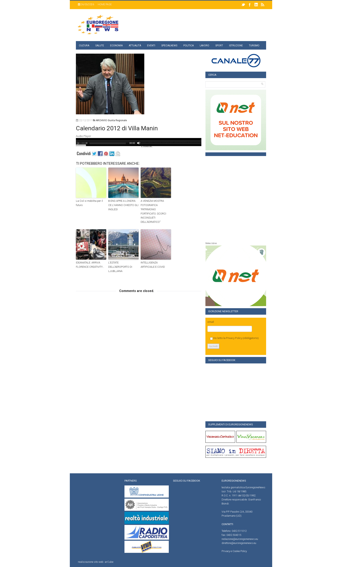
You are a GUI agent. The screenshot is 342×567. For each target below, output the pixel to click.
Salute (99, 45)
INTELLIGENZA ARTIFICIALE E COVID (153, 264)
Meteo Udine (211, 243)
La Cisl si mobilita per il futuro (89, 203)
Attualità (135, 45)
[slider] (107, 143)
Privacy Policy (234, 338)
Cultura (84, 45)
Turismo (254, 45)
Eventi (151, 45)
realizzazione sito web (90, 561)
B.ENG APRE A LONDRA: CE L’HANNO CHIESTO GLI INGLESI (123, 205)
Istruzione (236, 45)
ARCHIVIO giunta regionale (111, 120)
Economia (116, 45)
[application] (138, 142)
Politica (188, 45)
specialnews (169, 45)
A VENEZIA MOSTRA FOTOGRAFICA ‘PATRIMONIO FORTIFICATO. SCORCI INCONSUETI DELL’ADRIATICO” (153, 211)
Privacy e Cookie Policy (234, 551)
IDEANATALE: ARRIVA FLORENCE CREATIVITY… (90, 264)
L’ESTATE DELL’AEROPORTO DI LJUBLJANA (120, 267)
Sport (219, 45)
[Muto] (138, 143)
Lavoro (204, 45)
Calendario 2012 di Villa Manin (117, 128)
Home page (105, 4)
